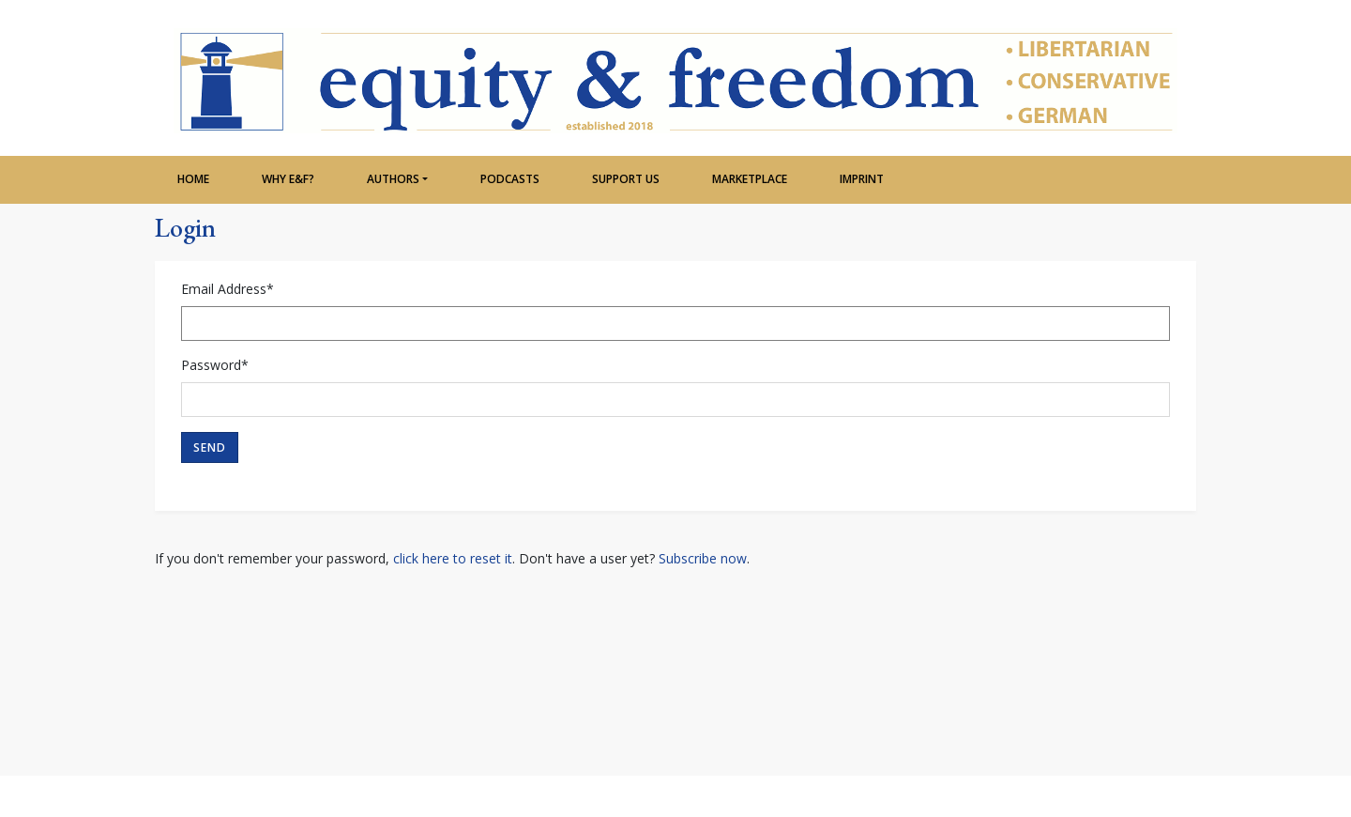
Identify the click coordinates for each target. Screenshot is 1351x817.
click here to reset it (452, 558)
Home (193, 179)
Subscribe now (703, 558)
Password (215, 365)
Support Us (626, 179)
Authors (393, 179)
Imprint (862, 179)
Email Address (227, 289)
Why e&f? (288, 179)
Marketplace (749, 179)
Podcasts (509, 179)
